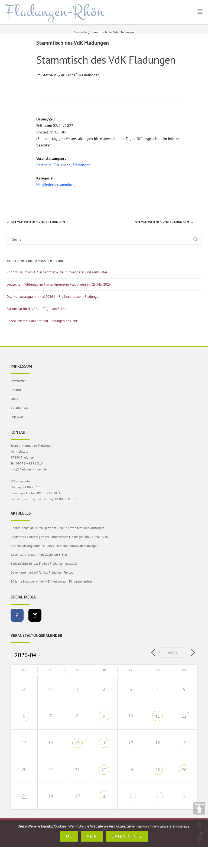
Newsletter (18, 381)
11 (157, 716)
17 (130, 742)
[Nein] (201, 833)
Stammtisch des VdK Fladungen (35, 222)
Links (14, 399)
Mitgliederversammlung (56, 184)
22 (77, 769)
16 (104, 742)
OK (69, 836)
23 (104, 769)
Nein (92, 836)
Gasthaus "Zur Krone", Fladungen (63, 164)
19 (184, 742)
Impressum (18, 416)
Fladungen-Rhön (54, 11)
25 (157, 769)
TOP (199, 808)
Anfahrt (16, 390)
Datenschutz (19, 407)
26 (184, 769)
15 (77, 742)
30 (104, 796)
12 (184, 716)
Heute (173, 653)
